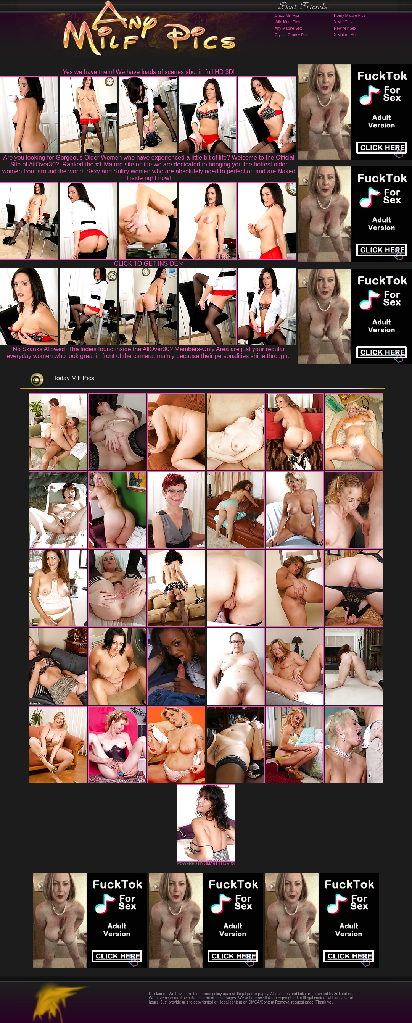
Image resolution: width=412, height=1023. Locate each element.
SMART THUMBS (219, 864)
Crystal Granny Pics (291, 35)
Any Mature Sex (288, 28)
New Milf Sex (345, 28)
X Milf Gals (343, 22)
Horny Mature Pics (349, 15)
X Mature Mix (345, 35)
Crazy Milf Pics (287, 15)
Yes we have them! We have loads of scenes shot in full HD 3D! (149, 72)
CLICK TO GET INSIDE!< (148, 263)
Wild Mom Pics (287, 22)
